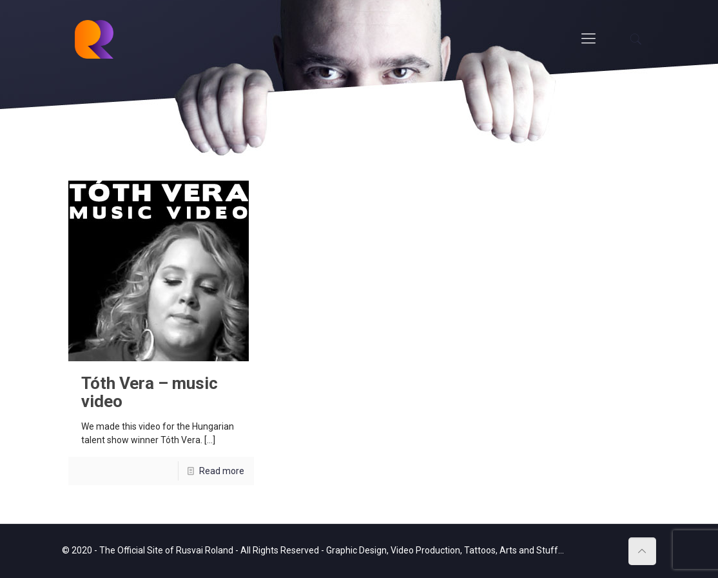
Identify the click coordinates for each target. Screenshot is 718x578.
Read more (221, 471)
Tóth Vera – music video (149, 392)
